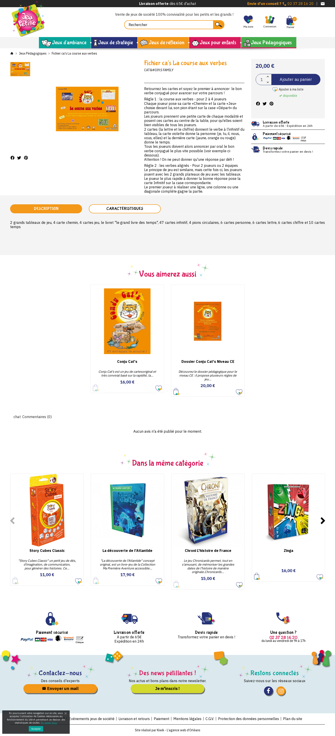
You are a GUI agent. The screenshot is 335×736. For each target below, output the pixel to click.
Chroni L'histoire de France (208, 550)
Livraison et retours (134, 718)
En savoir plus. (49, 722)
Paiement (161, 718)
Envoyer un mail (60, 688)
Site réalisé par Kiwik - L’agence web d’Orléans (167, 730)
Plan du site (292, 718)
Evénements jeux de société (91, 718)
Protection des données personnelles (248, 718)
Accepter (36, 728)
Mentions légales (187, 718)
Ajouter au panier (296, 79)
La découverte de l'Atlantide (127, 550)
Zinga (288, 550)
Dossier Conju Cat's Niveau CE (207, 361)
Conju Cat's (127, 361)
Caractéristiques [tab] (124, 208)
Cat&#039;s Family (159, 70)
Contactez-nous (60, 673)
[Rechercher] (174, 24)
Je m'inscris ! (167, 688)
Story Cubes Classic (47, 550)
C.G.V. (209, 718)
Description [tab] (46, 208)
